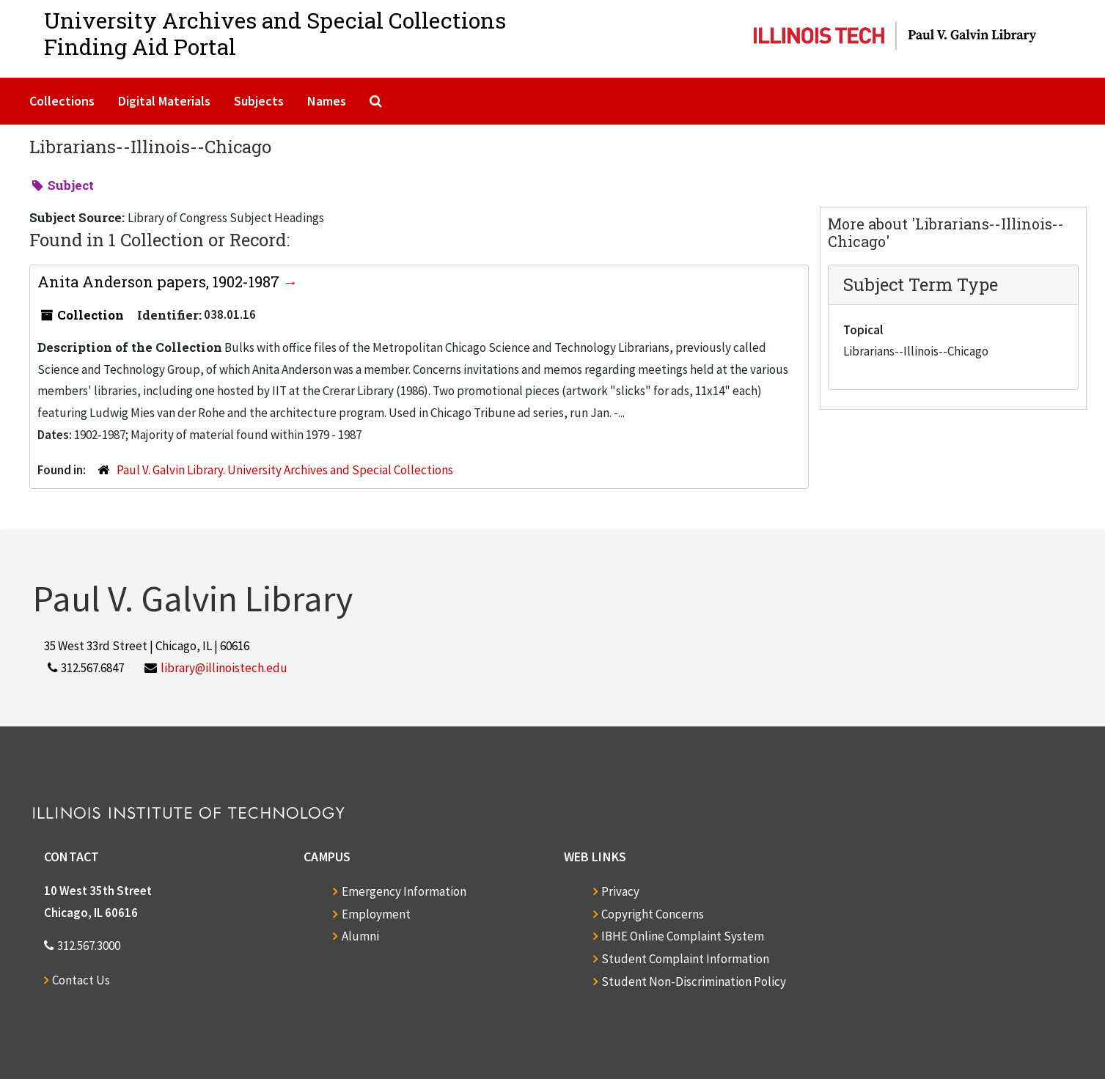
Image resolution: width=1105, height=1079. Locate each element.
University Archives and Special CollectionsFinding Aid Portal (275, 33)
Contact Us (81, 980)
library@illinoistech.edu (224, 668)
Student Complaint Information (685, 959)
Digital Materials (164, 100)
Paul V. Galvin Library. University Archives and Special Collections (285, 470)
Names (326, 100)
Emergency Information (404, 891)
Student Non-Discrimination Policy (693, 981)
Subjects (259, 100)
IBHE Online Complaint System (682, 936)
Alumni (360, 936)
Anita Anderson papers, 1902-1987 (160, 281)
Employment (376, 914)
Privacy (620, 891)
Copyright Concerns (652, 914)
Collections (62, 100)
